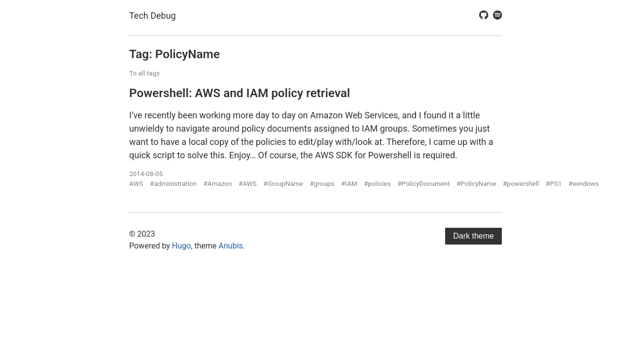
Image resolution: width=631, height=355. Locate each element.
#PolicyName (476, 183)
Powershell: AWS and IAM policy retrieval (239, 93)
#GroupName (283, 183)
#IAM (349, 183)
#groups (322, 183)
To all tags (144, 73)
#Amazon (217, 183)
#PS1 (553, 183)
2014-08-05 (146, 174)
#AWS (248, 183)
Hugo (181, 245)
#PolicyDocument (423, 183)
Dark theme (473, 236)
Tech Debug (152, 15)
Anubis (230, 245)
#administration (173, 183)
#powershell (521, 183)
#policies (377, 183)
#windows (583, 183)
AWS (136, 183)
